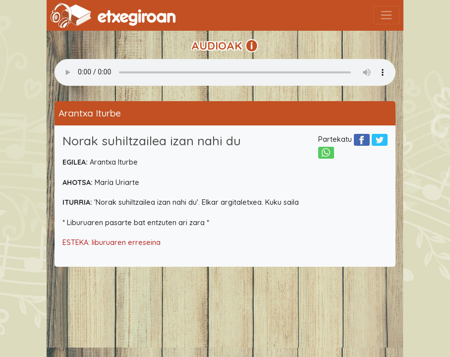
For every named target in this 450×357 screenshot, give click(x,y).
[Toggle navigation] (386, 15)
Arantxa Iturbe (89, 113)
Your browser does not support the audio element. (225, 72)
